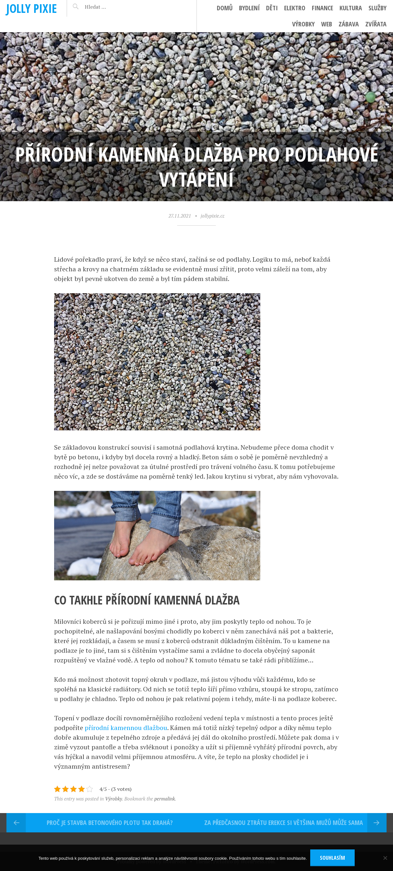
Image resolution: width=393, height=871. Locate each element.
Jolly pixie (31, 8)
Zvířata (376, 24)
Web (326, 24)
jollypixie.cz (213, 215)
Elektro (294, 8)
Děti (272, 8)
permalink (164, 798)
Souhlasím (332, 857)
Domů (225, 8)
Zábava (349, 24)
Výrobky (303, 24)
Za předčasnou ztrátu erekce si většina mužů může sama (283, 822)
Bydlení (249, 8)
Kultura (351, 8)
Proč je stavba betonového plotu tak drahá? (110, 822)
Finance (322, 8)
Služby (378, 8)
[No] (385, 858)
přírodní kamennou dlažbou (126, 727)
